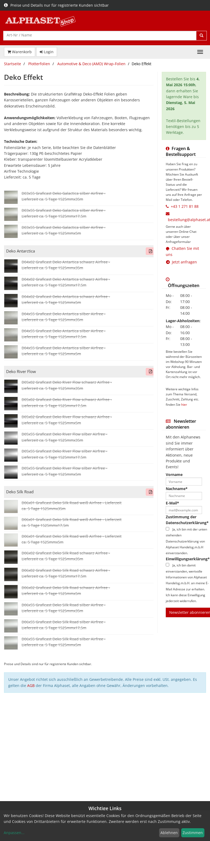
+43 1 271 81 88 (185, 206)
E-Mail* (172, 503)
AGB (31, 685)
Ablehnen (169, 832)
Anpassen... (14, 832)
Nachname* (177, 488)
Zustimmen (193, 832)
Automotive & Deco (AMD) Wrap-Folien (91, 63)
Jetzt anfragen (181, 261)
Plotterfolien (39, 63)
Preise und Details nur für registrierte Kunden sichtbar (56, 5)
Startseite (12, 63)
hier (184, 404)
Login (47, 51)
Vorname (174, 474)
